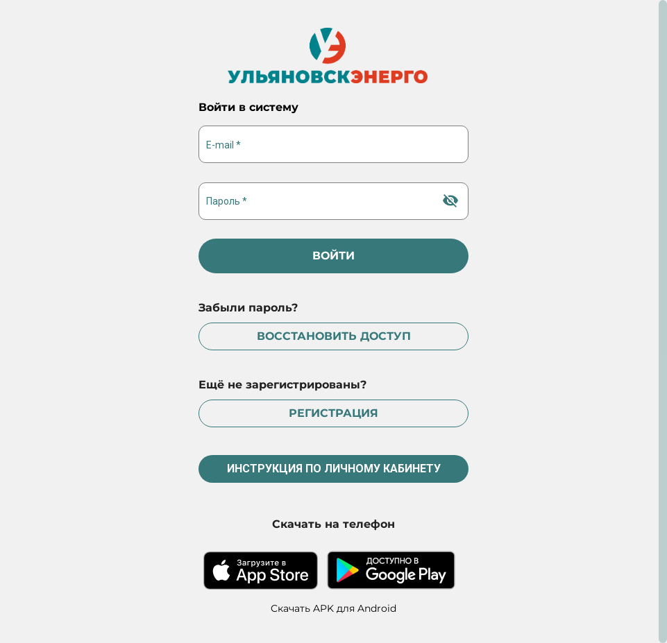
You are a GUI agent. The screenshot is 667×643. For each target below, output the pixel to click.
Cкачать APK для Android (333, 608)
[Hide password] (450, 200)
